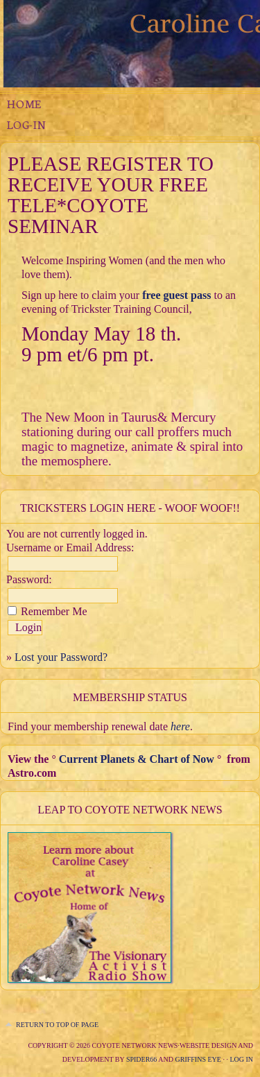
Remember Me (54, 611)
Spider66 (141, 1059)
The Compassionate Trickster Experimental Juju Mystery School (130, 43)
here (180, 726)
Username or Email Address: (70, 547)
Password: (29, 579)
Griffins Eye (199, 1059)
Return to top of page (57, 1024)
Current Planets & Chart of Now (136, 759)
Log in (241, 1059)
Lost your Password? (61, 657)
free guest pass (176, 295)
